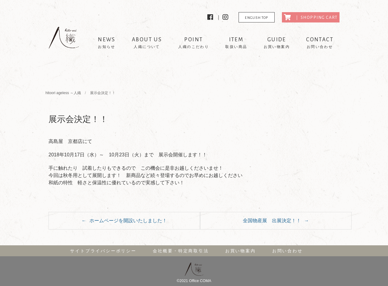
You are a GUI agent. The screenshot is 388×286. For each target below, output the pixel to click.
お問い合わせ (287, 251)
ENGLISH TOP (256, 17)
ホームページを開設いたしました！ (128, 220)
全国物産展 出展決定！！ (272, 220)
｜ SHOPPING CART (310, 17)
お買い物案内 (240, 251)
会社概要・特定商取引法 (181, 251)
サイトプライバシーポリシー (103, 251)
